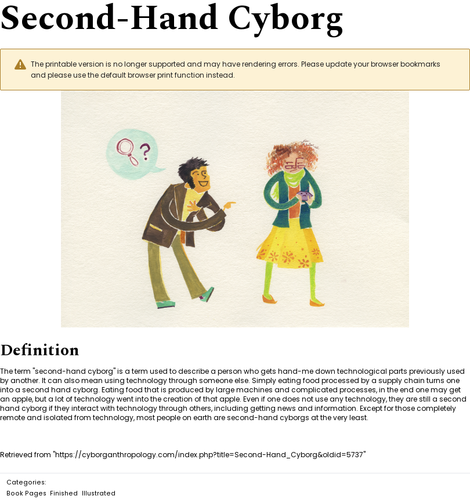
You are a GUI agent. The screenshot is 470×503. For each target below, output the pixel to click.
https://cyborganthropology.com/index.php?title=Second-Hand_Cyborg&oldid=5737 (209, 455)
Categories (25, 482)
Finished (64, 493)
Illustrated (98, 493)
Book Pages (26, 493)
